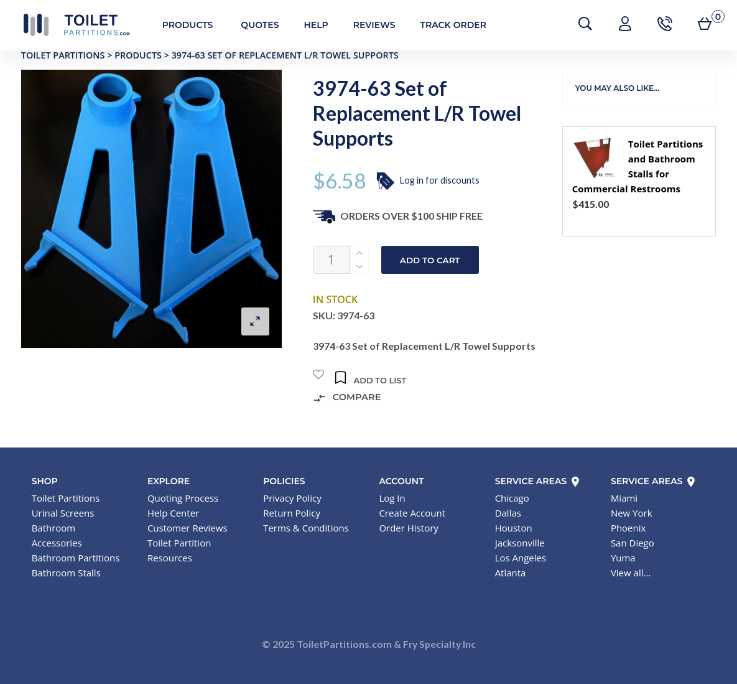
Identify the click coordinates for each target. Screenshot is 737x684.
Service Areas (538, 481)
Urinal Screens (63, 513)
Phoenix (628, 528)
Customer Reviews (187, 528)
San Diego (632, 542)
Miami (624, 498)
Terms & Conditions (306, 528)
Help (308, 24)
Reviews (366, 24)
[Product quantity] (331, 260)
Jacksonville (520, 542)
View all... (631, 572)
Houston (513, 528)
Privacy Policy (292, 498)
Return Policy (291, 513)
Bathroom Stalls (66, 572)
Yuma (623, 557)
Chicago (512, 498)
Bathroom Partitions (76, 557)
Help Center (173, 513)
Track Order (445, 24)
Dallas (508, 513)
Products (179, 24)
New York (631, 513)
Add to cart (430, 260)
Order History (408, 528)
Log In (392, 498)
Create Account (412, 513)
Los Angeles (521, 557)
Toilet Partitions (68, 24)
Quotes (252, 24)
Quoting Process (182, 498)
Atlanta (510, 572)
